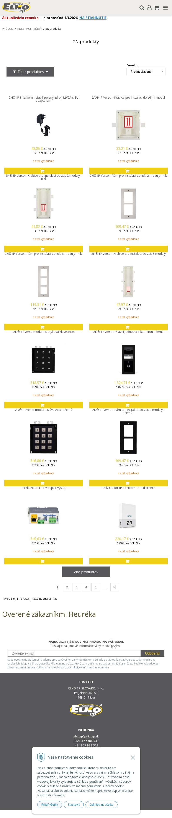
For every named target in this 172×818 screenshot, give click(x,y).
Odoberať (152, 653)
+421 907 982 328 (86, 745)
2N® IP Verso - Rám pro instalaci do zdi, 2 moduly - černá (128, 411)
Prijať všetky (49, 804)
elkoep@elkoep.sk (86, 736)
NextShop (78, 814)
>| (114, 587)
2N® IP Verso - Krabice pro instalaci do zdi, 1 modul (128, 97)
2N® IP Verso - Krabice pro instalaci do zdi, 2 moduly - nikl (43, 177)
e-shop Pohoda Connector (102, 814)
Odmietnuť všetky (101, 804)
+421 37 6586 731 (86, 741)
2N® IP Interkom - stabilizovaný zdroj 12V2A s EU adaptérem (44, 99)
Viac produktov (86, 572)
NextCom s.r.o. (130, 814)
